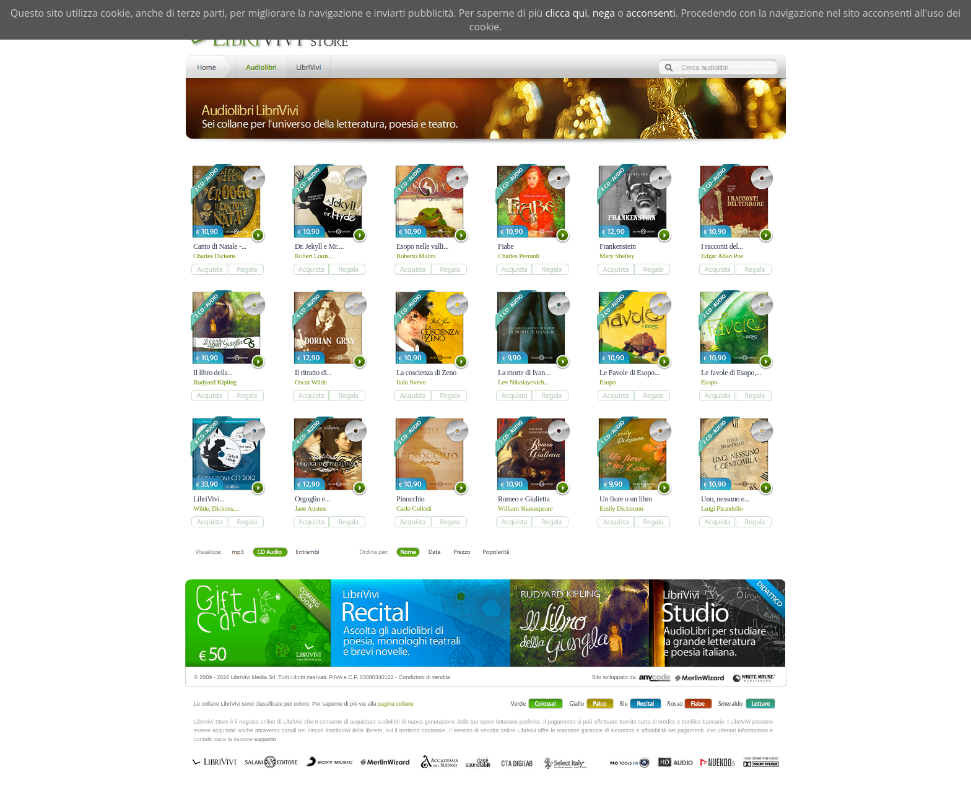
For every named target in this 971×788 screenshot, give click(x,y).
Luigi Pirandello (722, 508)
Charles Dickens (214, 255)
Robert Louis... (314, 255)
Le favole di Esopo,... (731, 372)
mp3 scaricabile (237, 553)
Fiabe (505, 246)
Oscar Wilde (311, 382)
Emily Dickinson (621, 508)
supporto (265, 739)
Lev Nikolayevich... (523, 382)
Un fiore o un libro (625, 499)
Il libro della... (213, 372)
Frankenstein (617, 246)
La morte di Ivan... (524, 372)
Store (260, 66)
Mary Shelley (616, 255)
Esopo (607, 382)
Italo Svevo (410, 382)
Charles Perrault (518, 255)
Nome (408, 553)
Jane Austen (310, 508)
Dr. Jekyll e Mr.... (319, 246)
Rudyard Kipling (215, 382)
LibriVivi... (208, 499)
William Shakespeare (525, 508)
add (209, 269)
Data (434, 553)
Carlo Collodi (414, 508)
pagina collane (396, 704)
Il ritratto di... (313, 372)
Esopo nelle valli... (422, 246)
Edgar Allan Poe (722, 255)
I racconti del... (722, 246)
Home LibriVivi (209, 66)
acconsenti (651, 13)
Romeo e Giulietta (523, 499)
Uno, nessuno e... (725, 499)
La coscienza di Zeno (426, 372)
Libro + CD (269, 553)
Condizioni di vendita (424, 677)
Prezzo (461, 553)
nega (604, 13)
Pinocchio (410, 499)
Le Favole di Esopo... (629, 372)
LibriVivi (308, 66)
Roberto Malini (416, 255)
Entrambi (307, 553)
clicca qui (567, 13)
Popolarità (495, 553)
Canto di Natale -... (219, 246)
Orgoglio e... (312, 499)
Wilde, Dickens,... (216, 508)
